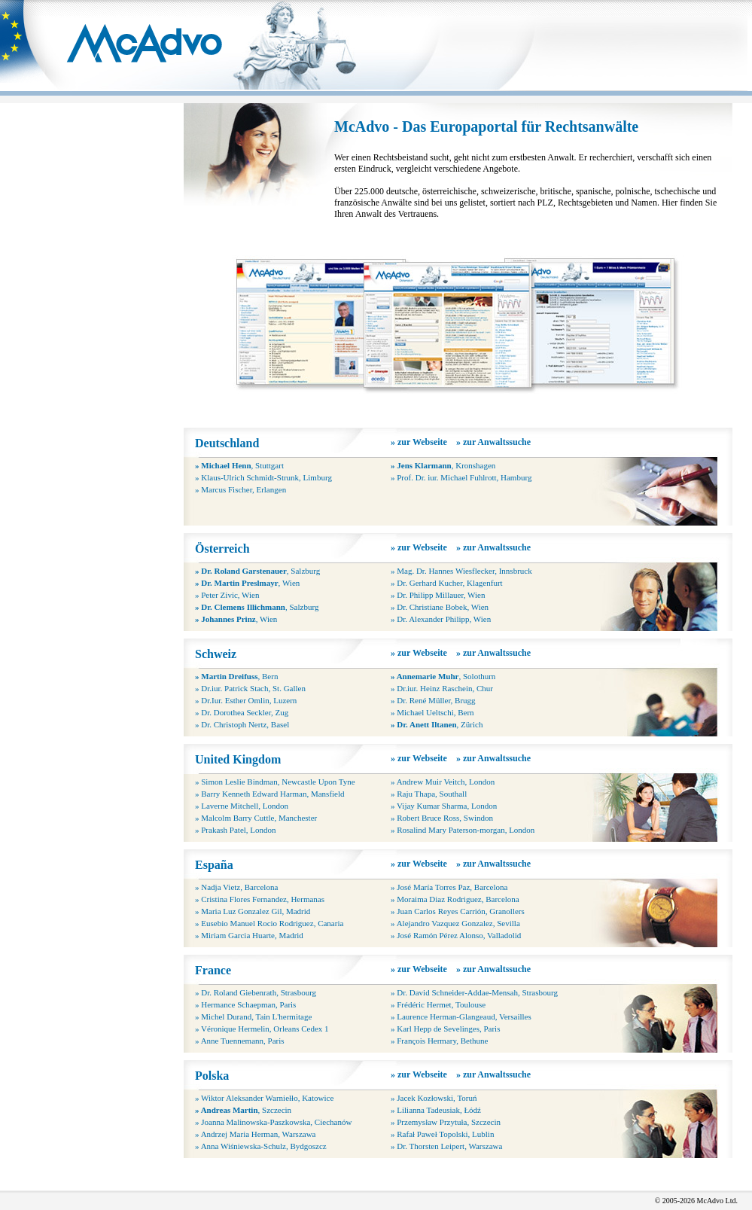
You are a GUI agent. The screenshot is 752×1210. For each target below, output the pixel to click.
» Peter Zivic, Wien (227, 594)
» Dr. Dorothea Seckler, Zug (241, 712)
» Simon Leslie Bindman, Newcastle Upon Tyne (275, 781)
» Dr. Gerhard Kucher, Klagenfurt (447, 582)
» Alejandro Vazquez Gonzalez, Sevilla (455, 923)
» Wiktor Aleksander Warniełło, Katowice (264, 1097)
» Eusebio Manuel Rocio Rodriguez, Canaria (269, 923)
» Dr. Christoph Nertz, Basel (242, 724)
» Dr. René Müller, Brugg (433, 700)
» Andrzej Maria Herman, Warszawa (255, 1133)
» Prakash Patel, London (235, 829)
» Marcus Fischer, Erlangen (240, 489)
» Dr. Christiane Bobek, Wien (440, 606)
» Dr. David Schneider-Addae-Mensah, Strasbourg (474, 992)
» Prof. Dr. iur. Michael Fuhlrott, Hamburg (461, 477)
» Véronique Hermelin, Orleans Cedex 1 (262, 1028)
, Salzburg (257, 570)
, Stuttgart (239, 465)
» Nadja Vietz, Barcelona (236, 886)
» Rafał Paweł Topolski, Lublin (442, 1133)
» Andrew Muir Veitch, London (443, 781)
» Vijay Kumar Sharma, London (444, 805)
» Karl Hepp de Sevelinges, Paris (445, 1028)
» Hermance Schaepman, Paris (245, 1004)
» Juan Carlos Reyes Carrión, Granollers (458, 911)
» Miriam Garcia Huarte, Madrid (249, 935)
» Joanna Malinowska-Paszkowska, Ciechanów (273, 1121)
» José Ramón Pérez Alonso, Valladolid (456, 935)
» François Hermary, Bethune (439, 1040)
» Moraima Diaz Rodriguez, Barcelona (455, 899)
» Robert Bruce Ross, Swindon (442, 817)
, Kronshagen (443, 465)
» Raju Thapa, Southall (429, 793)
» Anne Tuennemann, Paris (240, 1040)
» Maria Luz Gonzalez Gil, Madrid (252, 911)
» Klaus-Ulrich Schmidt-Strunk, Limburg (263, 477)
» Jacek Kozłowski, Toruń (434, 1097)
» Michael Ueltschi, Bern (432, 712)
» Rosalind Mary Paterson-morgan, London (462, 829)
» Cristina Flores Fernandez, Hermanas (259, 899)
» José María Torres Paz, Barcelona (449, 886)
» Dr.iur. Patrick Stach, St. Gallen (250, 688)
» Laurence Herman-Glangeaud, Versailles (461, 1016)
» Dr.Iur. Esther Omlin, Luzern (246, 700)
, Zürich (437, 724)
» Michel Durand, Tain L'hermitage (253, 1016)
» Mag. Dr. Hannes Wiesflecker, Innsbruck (461, 570)
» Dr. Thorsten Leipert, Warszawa (446, 1146)
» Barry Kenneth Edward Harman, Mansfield (270, 793)
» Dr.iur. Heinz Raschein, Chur (442, 688)
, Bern (236, 676)
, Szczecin (243, 1109)
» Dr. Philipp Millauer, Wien (438, 594)
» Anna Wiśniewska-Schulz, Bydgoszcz (261, 1146)
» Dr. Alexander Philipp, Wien (441, 618)
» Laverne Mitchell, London (241, 805)
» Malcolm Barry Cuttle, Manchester (256, 817)
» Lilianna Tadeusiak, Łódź (436, 1109)
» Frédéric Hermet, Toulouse (438, 1004)
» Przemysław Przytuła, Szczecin (446, 1121)
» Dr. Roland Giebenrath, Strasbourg (255, 992)
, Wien (247, 582)
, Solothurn (443, 676)
